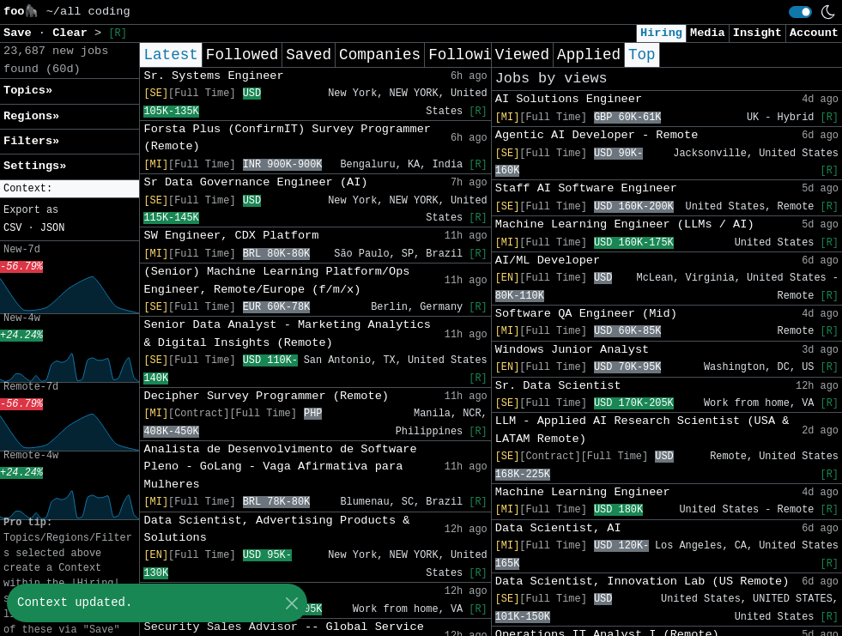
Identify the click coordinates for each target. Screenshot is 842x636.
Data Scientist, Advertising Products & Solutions (276, 529)
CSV (12, 228)
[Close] (291, 603)
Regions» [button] (31, 116)
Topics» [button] (27, 90)
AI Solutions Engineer (568, 99)
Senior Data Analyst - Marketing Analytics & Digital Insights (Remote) (286, 333)
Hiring (661, 33)
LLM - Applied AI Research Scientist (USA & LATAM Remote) (642, 430)
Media (707, 33)
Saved (308, 55)
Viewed (522, 55)
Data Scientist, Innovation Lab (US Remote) (642, 581)
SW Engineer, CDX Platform (230, 235)
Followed (242, 55)
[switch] (800, 12)
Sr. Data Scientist (558, 385)
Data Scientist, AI (558, 528)
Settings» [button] (34, 166)
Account (814, 33)
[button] (69, 189)
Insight (757, 33)
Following (469, 55)
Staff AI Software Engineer (586, 188)
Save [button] (21, 33)
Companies (380, 55)
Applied (589, 55)
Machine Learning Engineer (582, 492)
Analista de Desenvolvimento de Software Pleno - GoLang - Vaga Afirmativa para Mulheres (279, 467)
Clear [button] (73, 33)
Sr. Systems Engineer (213, 76)
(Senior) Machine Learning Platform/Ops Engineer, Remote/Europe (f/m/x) (276, 280)
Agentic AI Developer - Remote (597, 135)
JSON (52, 228)
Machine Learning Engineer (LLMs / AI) (624, 224)
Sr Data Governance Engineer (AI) (255, 182)
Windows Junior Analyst (572, 349)
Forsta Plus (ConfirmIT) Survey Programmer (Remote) (286, 138)
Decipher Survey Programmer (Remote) (266, 396)
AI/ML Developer (547, 260)
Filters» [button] (31, 141)
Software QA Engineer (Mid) (586, 313)
